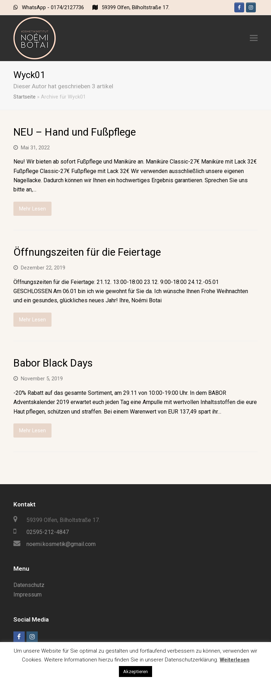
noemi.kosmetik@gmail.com (61, 544)
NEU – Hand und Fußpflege (74, 132)
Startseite (24, 97)
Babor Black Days (53, 363)
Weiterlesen (234, 660)
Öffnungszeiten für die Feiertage (87, 252)
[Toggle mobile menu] (254, 38)
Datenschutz (28, 585)
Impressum (27, 594)
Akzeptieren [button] (135, 671)
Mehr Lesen (32, 209)
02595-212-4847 (47, 532)
